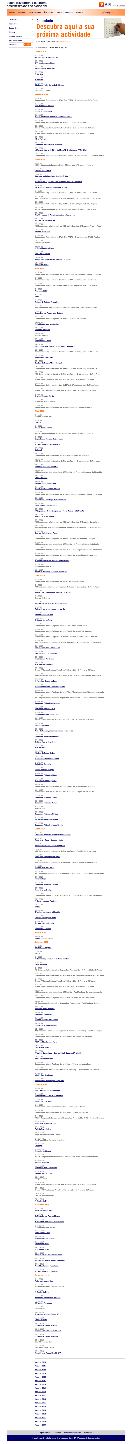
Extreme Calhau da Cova (45, 709)
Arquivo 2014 (40, 1406)
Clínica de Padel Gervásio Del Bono (49, 85)
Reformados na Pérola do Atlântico (49, 1096)
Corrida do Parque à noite (45, 918)
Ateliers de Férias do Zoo (45, 753)
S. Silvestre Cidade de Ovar (46, 1325)
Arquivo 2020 (40, 1384)
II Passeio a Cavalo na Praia (46, 681)
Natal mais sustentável (44, 1281)
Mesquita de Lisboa (43, 1151)
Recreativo (13, 24)
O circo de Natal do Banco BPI (47, 1314)
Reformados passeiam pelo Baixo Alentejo (52, 959)
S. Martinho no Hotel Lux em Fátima (49, 1221)
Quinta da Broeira (42, 725)
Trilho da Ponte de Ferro (45, 1009)
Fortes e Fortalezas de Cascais (47, 648)
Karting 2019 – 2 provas (44, 516)
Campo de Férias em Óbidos (46, 814)
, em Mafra (42, 1129)
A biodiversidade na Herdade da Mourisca (52, 561)
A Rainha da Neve (42, 1201)
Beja (37, 296)
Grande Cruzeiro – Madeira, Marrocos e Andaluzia (55, 346)
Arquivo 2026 (40, 1362)
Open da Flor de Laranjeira (45, 505)
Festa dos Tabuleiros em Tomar (47, 857)
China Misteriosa (42, 1244)
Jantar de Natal (41, 1320)
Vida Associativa (15, 40)
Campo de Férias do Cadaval (46, 884)
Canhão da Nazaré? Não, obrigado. (49, 363)
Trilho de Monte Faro (43, 620)
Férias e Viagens (15, 36)
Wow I (37, 906)
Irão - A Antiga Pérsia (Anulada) (47, 1090)
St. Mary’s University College (46, 819)
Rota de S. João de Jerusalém (47, 302)
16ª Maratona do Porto (44, 1210)
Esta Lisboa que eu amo (44, 1238)
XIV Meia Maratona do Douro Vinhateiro (51, 572)
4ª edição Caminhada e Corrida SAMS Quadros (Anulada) (58, 1053)
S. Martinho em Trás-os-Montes (47, 1216)
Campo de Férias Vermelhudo (47, 736)
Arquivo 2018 (40, 1392)
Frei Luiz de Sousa (42, 254)
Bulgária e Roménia (43, 764)
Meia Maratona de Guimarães (46, 714)
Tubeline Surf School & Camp (47, 758)
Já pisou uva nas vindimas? (46, 1025)
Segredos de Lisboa (43, 341)
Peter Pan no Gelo (42, 1233)
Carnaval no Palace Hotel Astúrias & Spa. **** (53, 176)
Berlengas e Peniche (43, 1014)
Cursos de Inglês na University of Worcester (53, 834)
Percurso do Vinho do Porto (46, 466)
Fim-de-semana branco (44, 106)
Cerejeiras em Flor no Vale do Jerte (49, 313)
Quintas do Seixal (42, 1162)
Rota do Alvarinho (42, 231)
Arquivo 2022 (40, 1377)
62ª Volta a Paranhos (43, 1303)
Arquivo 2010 (40, 1421)
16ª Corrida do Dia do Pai (45, 220)
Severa (38, 422)
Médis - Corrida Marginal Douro (47, 489)
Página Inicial (40, 41)
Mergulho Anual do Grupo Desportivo (50, 686)
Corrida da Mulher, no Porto (46, 533)
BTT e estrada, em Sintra (45, 63)
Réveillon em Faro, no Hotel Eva (48, 1331)
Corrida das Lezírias (43, 171)
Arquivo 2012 (40, 1414)
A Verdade (39, 79)
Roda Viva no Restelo (43, 890)
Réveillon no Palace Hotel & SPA (48, 1353)
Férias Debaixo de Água (44, 770)
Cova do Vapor (41, 964)
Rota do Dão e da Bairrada (45, 483)
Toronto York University (44, 923)
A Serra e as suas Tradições (46, 901)
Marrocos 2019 (41, 291)
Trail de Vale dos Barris (44, 396)
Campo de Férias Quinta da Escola (49, 825)
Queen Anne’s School (43, 428)
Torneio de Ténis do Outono (46, 1271)
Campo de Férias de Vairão (46, 803)
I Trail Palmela (40, 139)
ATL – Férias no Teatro (44, 664)
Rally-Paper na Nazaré (44, 357)
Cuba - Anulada (41, 478)
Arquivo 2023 (40, 1373)
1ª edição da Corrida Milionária (47, 912)
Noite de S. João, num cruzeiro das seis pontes (54, 731)
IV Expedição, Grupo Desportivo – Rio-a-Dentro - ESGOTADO (59, 511)
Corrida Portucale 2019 (44, 868)
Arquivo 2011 (40, 1417)
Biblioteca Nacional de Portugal (47, 1297)
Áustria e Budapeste (43, 948)
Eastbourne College (43, 929)
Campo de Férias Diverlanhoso (47, 703)
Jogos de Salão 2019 (43, 111)
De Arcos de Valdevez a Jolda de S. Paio (51, 187)
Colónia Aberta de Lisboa (45, 742)
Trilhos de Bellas (41, 265)
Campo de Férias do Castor (46, 797)
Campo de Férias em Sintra (46, 775)
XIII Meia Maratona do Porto (46, 1042)
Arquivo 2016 (40, 1399)
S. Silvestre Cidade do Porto (46, 1336)
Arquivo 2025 (40, 1366)
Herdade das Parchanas (44, 659)
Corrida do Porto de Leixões (46, 1020)
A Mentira (39, 74)
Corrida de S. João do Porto (46, 653)
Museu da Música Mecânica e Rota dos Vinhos (53, 117)
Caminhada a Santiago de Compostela (50, 500)
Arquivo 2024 (40, 1369)
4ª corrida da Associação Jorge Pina (49, 1081)
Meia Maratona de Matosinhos (47, 324)
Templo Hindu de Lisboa (45, 68)
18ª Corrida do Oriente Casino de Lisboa (51, 603)
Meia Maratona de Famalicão (46, 1266)
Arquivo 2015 (40, 1403)
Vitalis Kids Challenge (44, 1075)
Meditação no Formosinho (45, 1123)
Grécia (37, 953)
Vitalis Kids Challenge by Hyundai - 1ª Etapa (52, 259)
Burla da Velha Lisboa (44, 1058)
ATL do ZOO (40, 747)
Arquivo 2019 (40, 1388)
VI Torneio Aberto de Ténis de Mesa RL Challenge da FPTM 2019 (61, 150)
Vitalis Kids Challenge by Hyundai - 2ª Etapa (52, 592)
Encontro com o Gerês (44, 614)
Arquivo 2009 (40, 1425)
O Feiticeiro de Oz (42, 1249)
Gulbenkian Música (42, 1047)
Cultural (12, 32)
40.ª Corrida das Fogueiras (45, 781)
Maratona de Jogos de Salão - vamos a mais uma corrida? (58, 182)
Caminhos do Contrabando (46, 1168)
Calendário (13, 20)
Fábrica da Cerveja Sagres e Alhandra (50, 1260)
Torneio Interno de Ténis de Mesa (48, 1255)
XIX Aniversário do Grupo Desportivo (50, 846)
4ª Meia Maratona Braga (44, 248)
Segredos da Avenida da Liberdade (49, 439)
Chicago (38, 1145)
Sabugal (38, 450)
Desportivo (13, 28)
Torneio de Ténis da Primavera (47, 444)
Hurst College (40, 879)
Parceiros (12, 45)
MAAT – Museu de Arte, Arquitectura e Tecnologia (55, 215)
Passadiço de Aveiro (43, 1101)
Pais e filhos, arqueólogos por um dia (50, 609)
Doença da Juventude (44, 1173)
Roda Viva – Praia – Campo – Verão (49, 840)
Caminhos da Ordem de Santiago (48, 144)
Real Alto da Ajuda (42, 330)
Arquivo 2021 (40, 1381)
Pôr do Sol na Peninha (44, 938)
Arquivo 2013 (40, 1410)
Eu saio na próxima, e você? (46, 57)
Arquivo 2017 (40, 1395)
